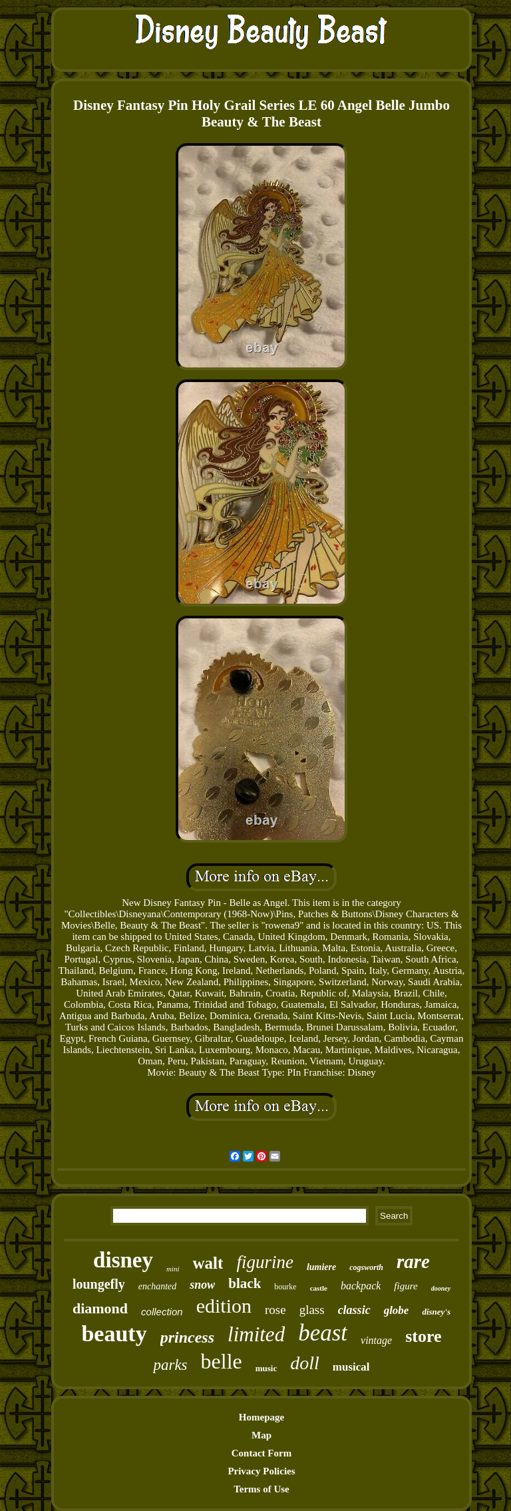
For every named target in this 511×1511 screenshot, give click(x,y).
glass (312, 1310)
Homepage (261, 1417)
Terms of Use (261, 1489)
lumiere (321, 1267)
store (423, 1336)
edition (224, 1306)
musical (351, 1367)
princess (187, 1337)
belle (221, 1361)
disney (123, 1260)
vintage (376, 1340)
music (266, 1368)
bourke (285, 1286)
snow (202, 1284)
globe (396, 1310)
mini (173, 1269)
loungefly (99, 1284)
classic (354, 1310)
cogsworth (366, 1267)
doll (304, 1363)
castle (318, 1288)
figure (405, 1286)
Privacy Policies (261, 1471)
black (244, 1283)
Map (261, 1435)
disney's (436, 1312)
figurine (264, 1262)
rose (275, 1310)
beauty (113, 1333)
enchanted (157, 1286)
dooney (440, 1288)
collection (162, 1311)
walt (208, 1263)
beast (322, 1333)
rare (413, 1261)
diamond (100, 1308)
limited (256, 1334)
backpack (361, 1285)
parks (170, 1365)
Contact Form (261, 1453)
